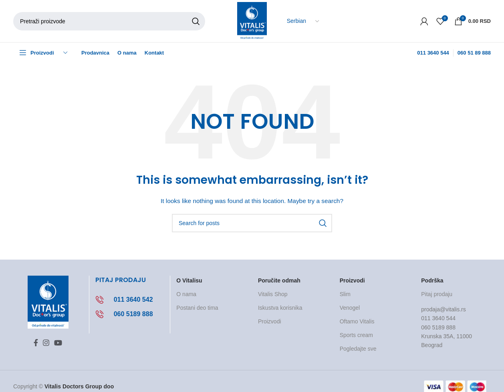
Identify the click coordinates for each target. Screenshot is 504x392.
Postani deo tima (197, 308)
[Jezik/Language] (303, 21)
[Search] (109, 21)
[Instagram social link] (46, 343)
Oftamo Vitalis (357, 321)
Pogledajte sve (358, 348)
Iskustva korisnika (280, 308)
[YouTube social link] (58, 343)
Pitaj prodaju (436, 294)
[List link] (129, 299)
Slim (345, 294)
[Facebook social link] (35, 343)
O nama (186, 294)
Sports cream (356, 335)
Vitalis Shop (273, 294)
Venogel (350, 308)
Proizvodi (269, 321)
